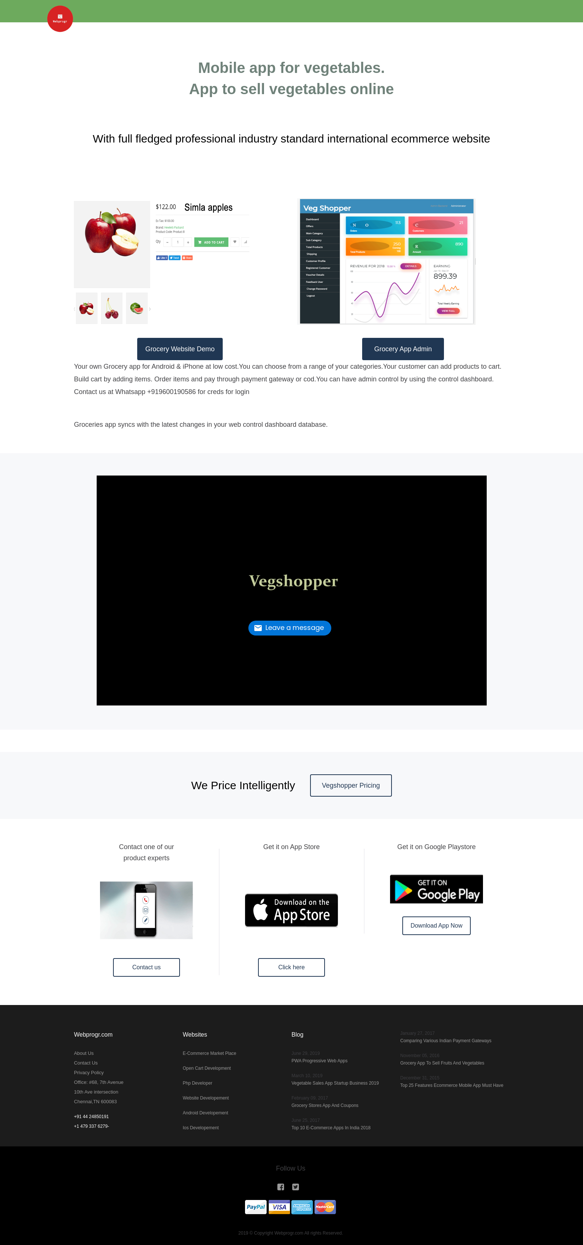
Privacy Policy (88, 1072)
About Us (83, 1053)
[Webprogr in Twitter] (296, 1187)
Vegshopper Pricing (351, 785)
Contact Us (85, 1063)
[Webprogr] (66, 11)
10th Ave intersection (94, 1092)
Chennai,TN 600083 (94, 1101)
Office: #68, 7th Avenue (97, 1082)
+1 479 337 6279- (91, 1126)
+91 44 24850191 (91, 1116)
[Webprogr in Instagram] (283, 1187)
